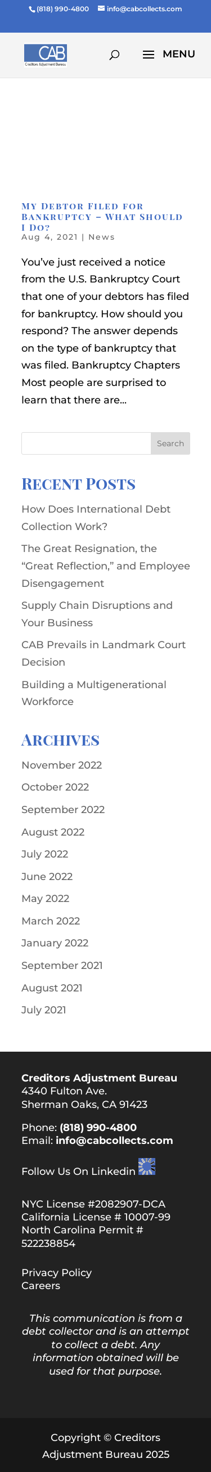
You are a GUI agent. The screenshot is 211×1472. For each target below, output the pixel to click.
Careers (40, 1286)
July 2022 (44, 854)
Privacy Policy (56, 1273)
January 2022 (54, 943)
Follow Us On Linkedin (78, 1171)
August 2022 (52, 832)
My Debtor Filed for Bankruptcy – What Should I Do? (102, 216)
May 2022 (45, 898)
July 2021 (43, 1010)
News (101, 237)
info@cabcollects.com (114, 1140)
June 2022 (47, 876)
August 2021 (52, 988)
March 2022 (50, 921)
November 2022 (61, 765)
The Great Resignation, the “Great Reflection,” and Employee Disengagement (105, 565)
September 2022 (63, 810)
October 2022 (55, 787)
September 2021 (62, 965)
